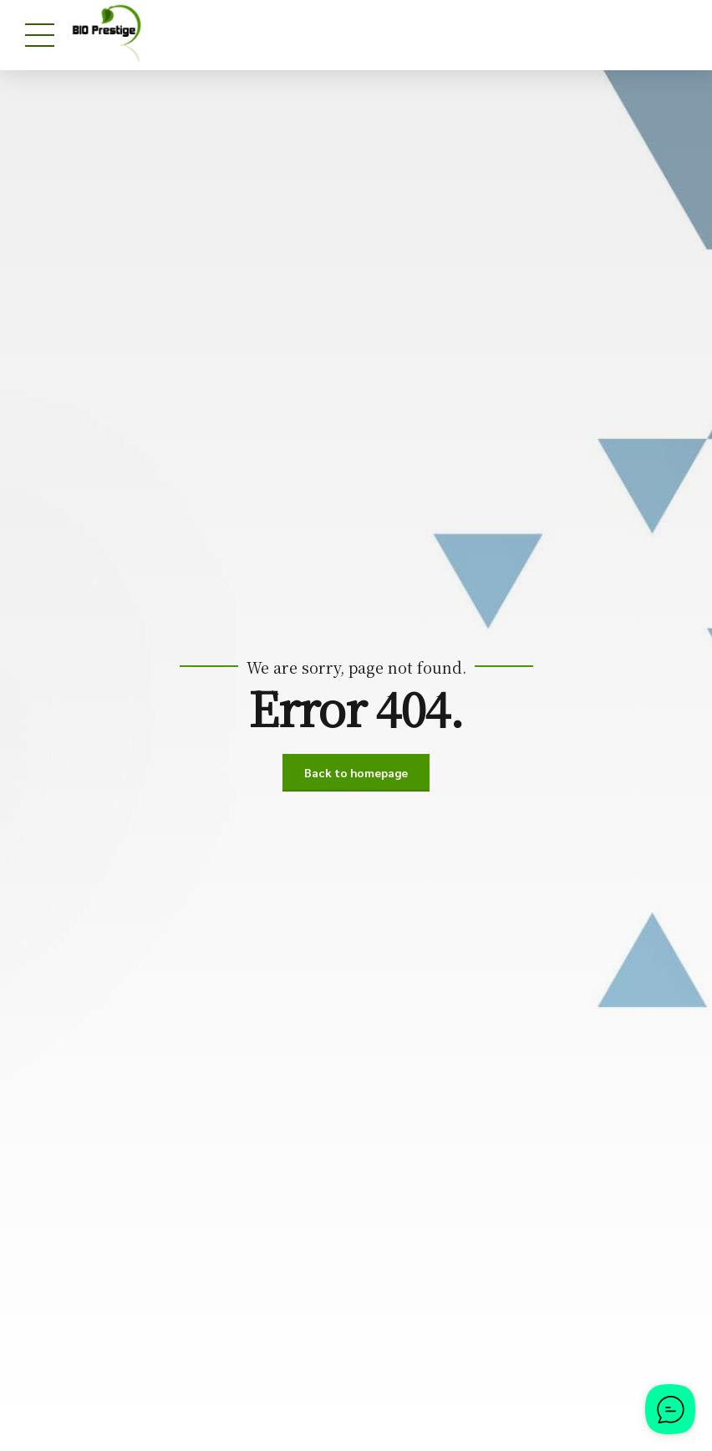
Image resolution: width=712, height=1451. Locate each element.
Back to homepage (356, 772)
